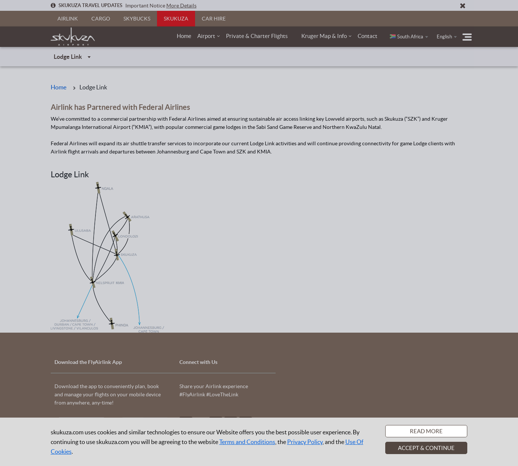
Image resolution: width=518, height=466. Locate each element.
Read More (426, 431)
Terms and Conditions (247, 441)
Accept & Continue (426, 448)
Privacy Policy (305, 441)
